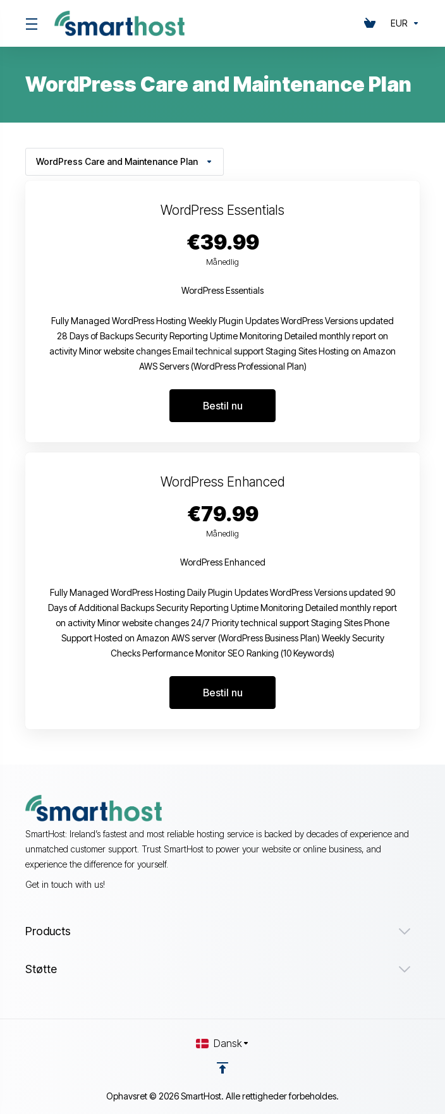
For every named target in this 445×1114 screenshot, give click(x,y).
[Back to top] (222, 1068)
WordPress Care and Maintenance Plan (124, 161)
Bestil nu (223, 405)
